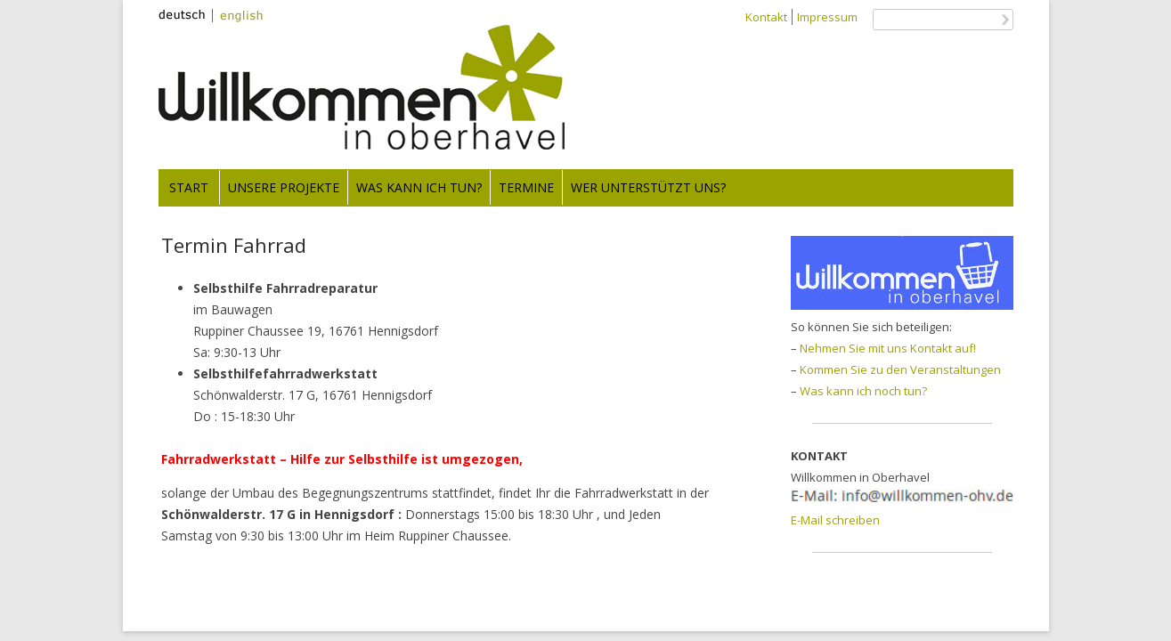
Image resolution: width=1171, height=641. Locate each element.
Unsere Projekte (283, 187)
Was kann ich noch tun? (863, 391)
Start (188, 187)
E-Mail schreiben (835, 520)
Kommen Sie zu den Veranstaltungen (900, 369)
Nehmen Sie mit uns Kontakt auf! (888, 348)
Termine (526, 187)
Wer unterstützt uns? (648, 187)
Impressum (827, 17)
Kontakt (766, 17)
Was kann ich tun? (419, 187)
